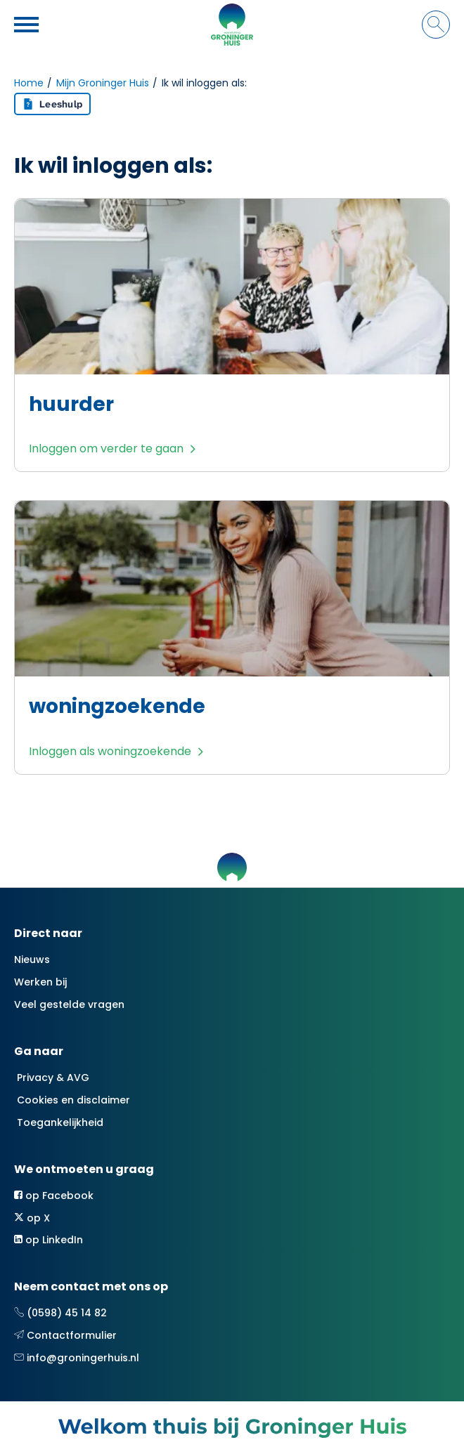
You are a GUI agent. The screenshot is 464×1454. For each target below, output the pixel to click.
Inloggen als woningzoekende (110, 751)
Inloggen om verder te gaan (106, 448)
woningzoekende (117, 706)
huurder (71, 404)
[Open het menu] (28, 25)
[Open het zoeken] (436, 25)
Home (29, 83)
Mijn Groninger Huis (102, 83)
